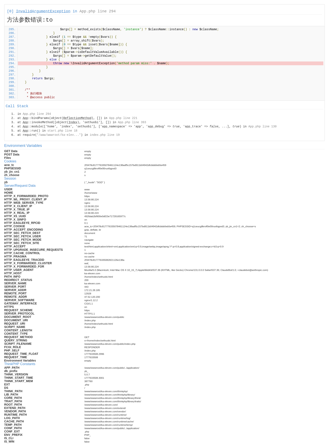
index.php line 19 (105, 135)
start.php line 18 (62, 130)
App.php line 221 (123, 118)
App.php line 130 (262, 126)
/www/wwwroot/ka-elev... (59, 135)
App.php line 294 (98, 11)
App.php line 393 (132, 122)
